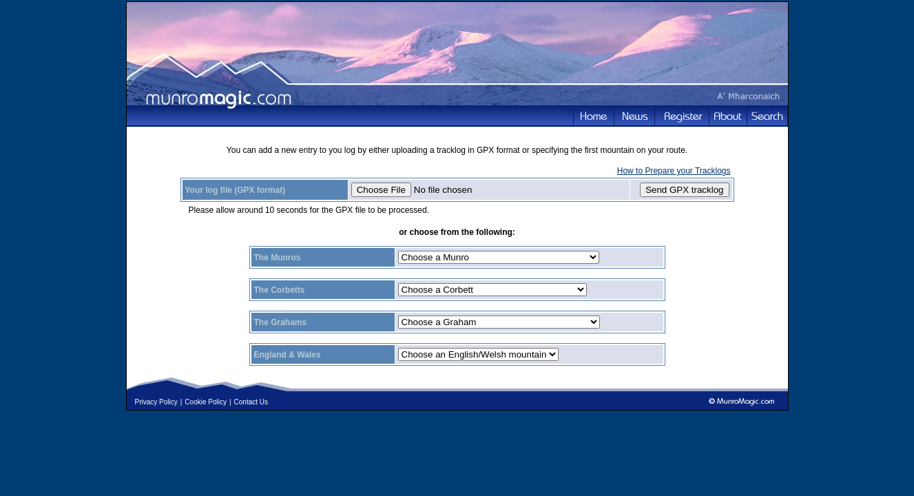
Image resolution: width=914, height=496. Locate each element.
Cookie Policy (206, 402)
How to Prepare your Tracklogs (674, 171)
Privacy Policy (156, 402)
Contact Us (251, 402)
